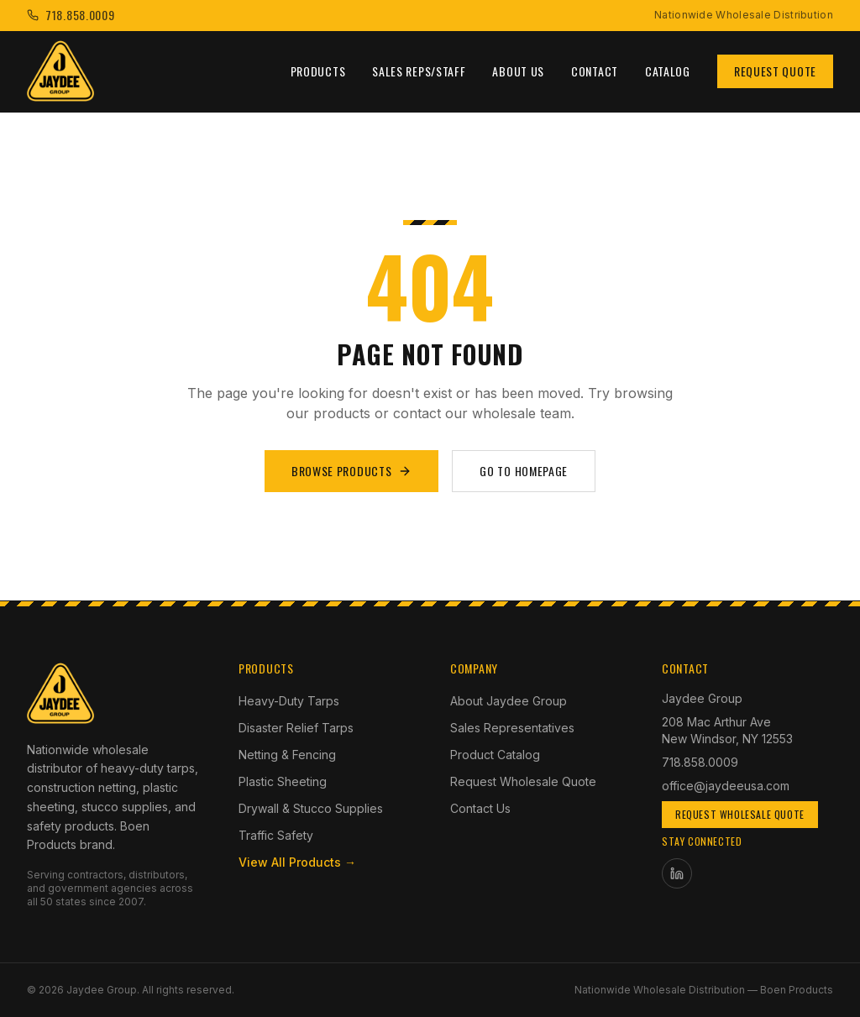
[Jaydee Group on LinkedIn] (677, 873)
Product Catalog (495, 754)
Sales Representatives (512, 728)
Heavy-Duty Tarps (289, 701)
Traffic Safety (276, 835)
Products (318, 71)
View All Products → (297, 862)
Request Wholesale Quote (523, 781)
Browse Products (351, 471)
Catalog (667, 71)
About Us (518, 71)
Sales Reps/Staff (418, 71)
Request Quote (775, 71)
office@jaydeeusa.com (725, 785)
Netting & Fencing (287, 754)
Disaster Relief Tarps (296, 728)
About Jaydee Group (508, 701)
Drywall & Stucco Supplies (311, 808)
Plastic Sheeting (283, 781)
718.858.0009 (700, 762)
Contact (594, 71)
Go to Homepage (524, 471)
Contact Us (480, 808)
